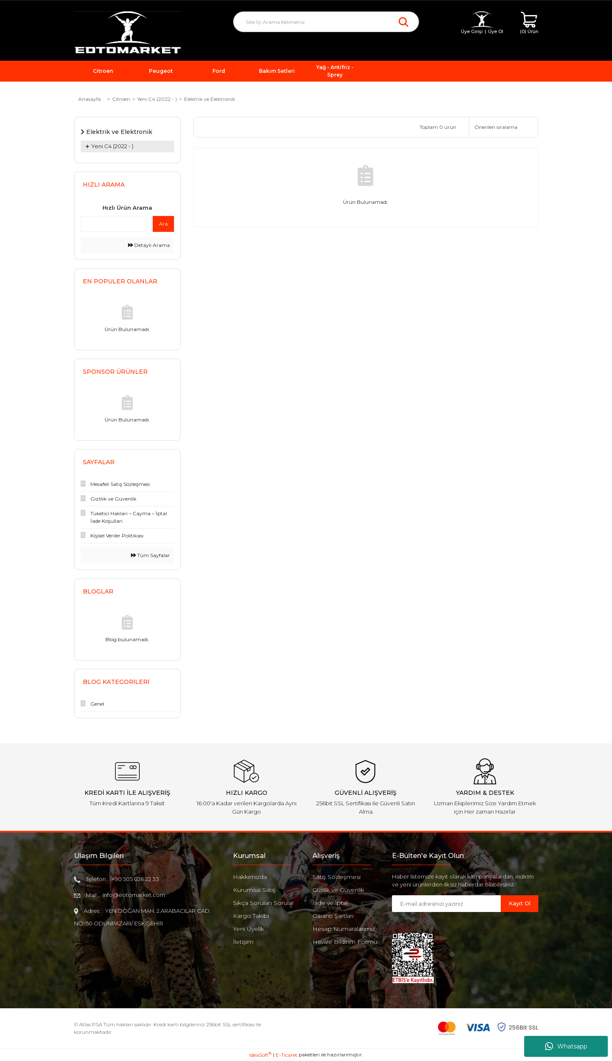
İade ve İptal (330, 903)
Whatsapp (566, 1046)
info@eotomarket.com (133, 894)
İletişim (243, 941)
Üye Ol (495, 31)
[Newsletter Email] (446, 903)
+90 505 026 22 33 (135, 879)
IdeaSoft (260, 1054)
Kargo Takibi (251, 916)
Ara (163, 224)
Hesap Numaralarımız (343, 929)
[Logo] (127, 33)
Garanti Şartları (332, 916)
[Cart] (529, 23)
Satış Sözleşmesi (336, 877)
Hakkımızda (250, 877)
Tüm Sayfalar (150, 555)
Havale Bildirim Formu (344, 941)
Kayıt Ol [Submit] (519, 903)
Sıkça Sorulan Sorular (263, 903)
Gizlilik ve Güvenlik (338, 890)
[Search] (326, 21)
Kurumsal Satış (254, 890)
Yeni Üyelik (248, 929)
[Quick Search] (113, 224)
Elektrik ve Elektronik (209, 99)
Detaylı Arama (149, 245)
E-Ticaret (286, 1055)
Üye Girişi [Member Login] (472, 31)
